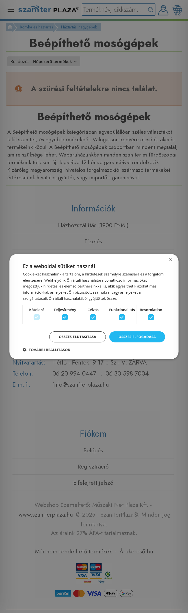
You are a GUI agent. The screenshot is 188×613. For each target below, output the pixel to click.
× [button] (171, 259)
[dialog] (93, 306)
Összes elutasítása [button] (77, 336)
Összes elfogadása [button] (137, 336)
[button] (46, 349)
